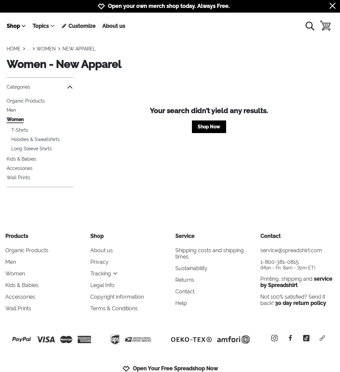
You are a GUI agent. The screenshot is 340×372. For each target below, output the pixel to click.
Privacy (99, 262)
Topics (44, 26)
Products (16, 236)
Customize (78, 26)
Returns (184, 280)
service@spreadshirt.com (291, 250)
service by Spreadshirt (296, 282)
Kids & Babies (21, 159)
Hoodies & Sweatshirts (35, 139)
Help (181, 303)
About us (113, 26)
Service (185, 236)
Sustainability (191, 268)
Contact (185, 291)
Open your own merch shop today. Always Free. (169, 6)
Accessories (20, 168)
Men (11, 110)
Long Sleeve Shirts (31, 148)
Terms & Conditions (114, 308)
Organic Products (26, 101)
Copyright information (117, 297)
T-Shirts (19, 130)
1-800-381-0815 (297, 264)
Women (15, 119)
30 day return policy (300, 303)
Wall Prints (18, 177)
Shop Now (209, 126)
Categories (40, 87)
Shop (16, 26)
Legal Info (102, 285)
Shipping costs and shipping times (209, 253)
